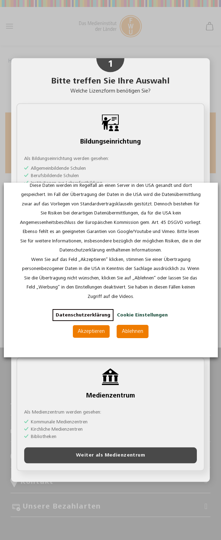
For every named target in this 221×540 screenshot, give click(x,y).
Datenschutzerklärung (82, 315)
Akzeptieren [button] (91, 331)
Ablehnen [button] (132, 331)
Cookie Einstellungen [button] (142, 315)
